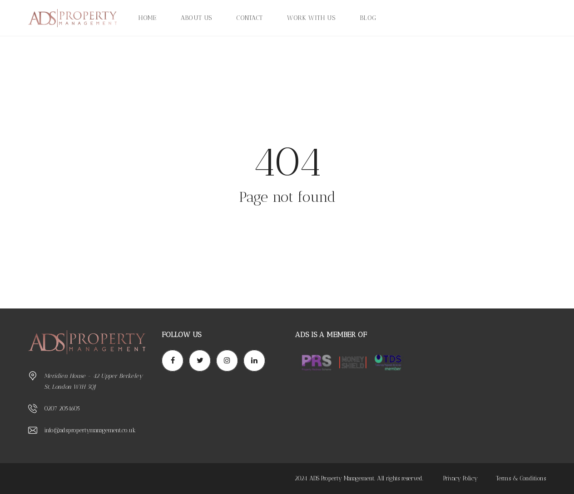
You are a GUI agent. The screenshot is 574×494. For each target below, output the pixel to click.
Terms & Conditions (521, 478)
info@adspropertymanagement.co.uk (90, 430)
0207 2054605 (62, 408)
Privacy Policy (460, 478)
